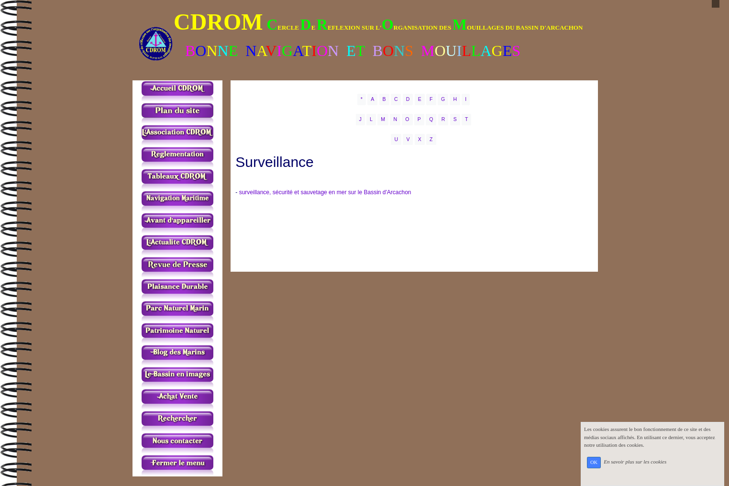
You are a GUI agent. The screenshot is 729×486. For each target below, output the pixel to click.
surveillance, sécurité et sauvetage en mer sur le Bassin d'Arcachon (325, 192)
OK (593, 462)
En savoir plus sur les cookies (635, 462)
